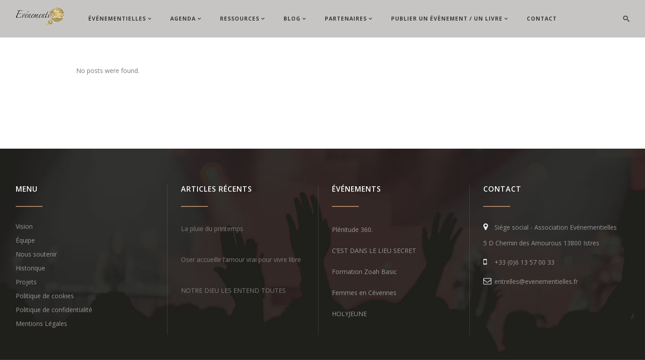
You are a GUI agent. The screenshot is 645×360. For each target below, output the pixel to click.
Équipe (25, 240)
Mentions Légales (41, 323)
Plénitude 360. (352, 229)
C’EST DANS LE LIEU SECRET (374, 250)
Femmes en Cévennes (364, 292)
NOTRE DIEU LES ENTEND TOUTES (233, 290)
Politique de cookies (45, 295)
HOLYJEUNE (349, 313)
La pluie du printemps (212, 228)
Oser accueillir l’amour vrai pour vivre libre (241, 259)
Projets (26, 282)
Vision (24, 226)
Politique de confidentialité (54, 309)
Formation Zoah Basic (364, 271)
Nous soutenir (36, 254)
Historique (30, 268)
